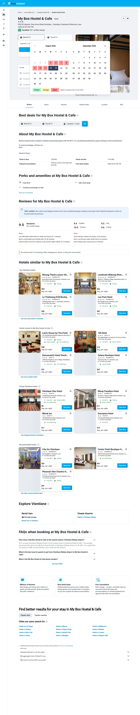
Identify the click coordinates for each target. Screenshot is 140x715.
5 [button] (50, 63)
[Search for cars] (4, 19)
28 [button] (61, 79)
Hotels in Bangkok (62, 635)
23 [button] (35, 79)
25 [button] (45, 79)
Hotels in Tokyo (24, 635)
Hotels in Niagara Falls (100, 635)
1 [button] (66, 58)
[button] (3, 3)
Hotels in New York (25, 632)
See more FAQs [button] (57, 564)
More (21, 147)
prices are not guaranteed (65, 646)
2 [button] (34, 63)
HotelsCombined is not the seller (75, 652)
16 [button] (35, 73)
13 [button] (56, 68)
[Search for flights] (4, 10)
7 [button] (61, 63)
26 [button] (51, 79)
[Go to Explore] (4, 28)
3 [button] (40, 63)
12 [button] (51, 68)
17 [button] (40, 73)
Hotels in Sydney (25, 629)
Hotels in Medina (98, 629)
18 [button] (45, 73)
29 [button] (66, 79)
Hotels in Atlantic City (63, 632)
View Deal (66, 291)
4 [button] (45, 63)
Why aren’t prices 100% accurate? (75, 660)
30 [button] (35, 84)
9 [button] (34, 68)
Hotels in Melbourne (99, 626)
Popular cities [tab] (25, 615)
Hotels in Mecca (61, 626)
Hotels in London (98, 632)
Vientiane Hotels (42, 12)
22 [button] (66, 73)
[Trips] (4, 34)
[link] (32, 318)
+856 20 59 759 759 (26, 27)
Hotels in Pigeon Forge (64, 629)
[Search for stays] (4, 14)
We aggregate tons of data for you (75, 656)
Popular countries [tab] (41, 615)
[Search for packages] (4, 24)
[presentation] (96, 95)
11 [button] (45, 68)
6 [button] (55, 63)
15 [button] (66, 68)
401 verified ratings (37, 30)
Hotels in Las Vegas (26, 626)
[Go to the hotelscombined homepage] (16, 3)
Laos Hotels (27, 12)
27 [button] (56, 79)
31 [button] (40, 84)
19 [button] (51, 73)
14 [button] (61, 68)
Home (20, 12)
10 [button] (40, 68)
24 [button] (40, 79)
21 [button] (61, 73)
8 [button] (66, 63)
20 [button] (56, 73)
